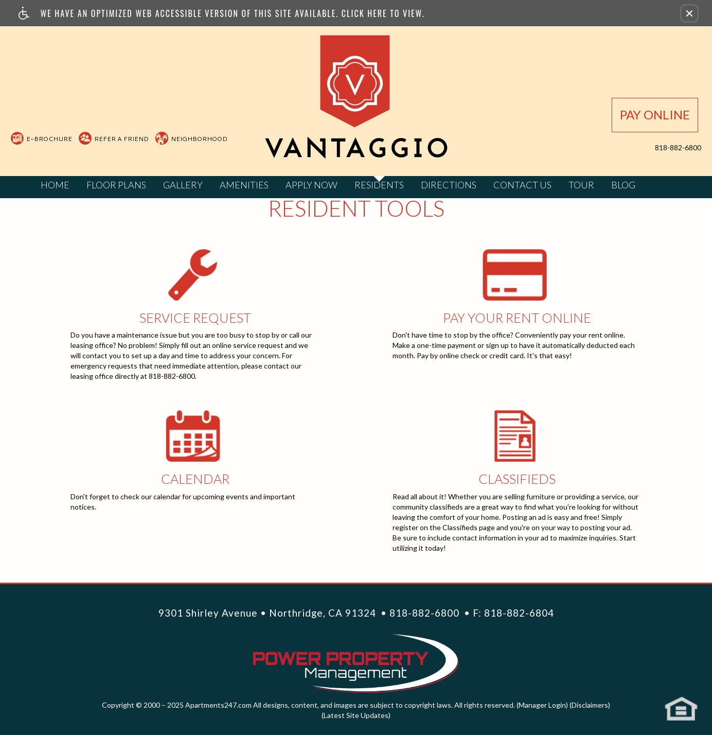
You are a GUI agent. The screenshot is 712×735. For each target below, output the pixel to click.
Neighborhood (199, 138)
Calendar (195, 436)
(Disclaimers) (589, 705)
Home (55, 184)
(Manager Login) (542, 705)
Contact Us (522, 184)
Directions (448, 184)
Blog (623, 184)
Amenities (244, 184)
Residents (379, 184)
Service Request (195, 275)
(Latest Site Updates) (356, 715)
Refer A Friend (121, 138)
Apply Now (311, 184)
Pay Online (655, 114)
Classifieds (517, 436)
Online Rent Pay (517, 275)
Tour (581, 184)
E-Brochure (49, 138)
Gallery (183, 184)
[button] (689, 13)
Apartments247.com (218, 705)
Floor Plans (116, 184)
